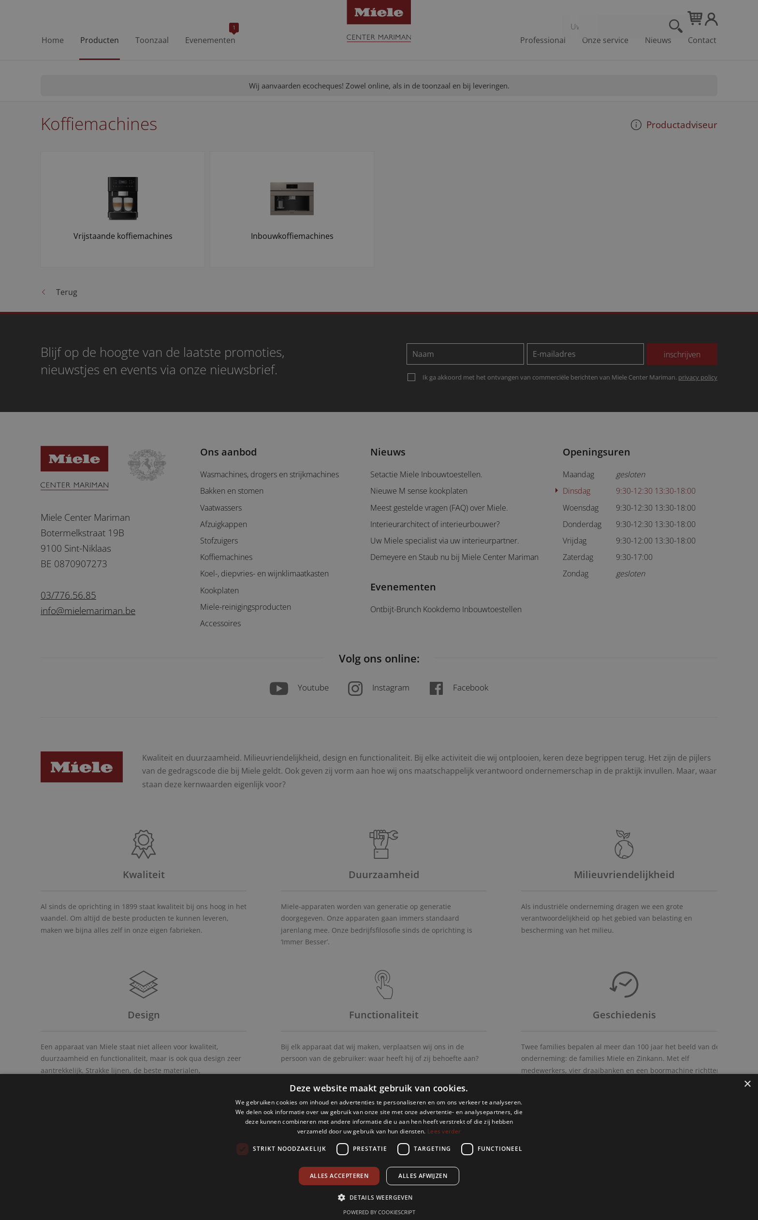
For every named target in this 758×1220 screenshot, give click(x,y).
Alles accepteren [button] (339, 1176)
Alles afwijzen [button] (422, 1176)
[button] (378, 1197)
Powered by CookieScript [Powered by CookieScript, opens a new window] (379, 1212)
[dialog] (379, 610)
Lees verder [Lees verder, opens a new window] (444, 1131)
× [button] (747, 1084)
